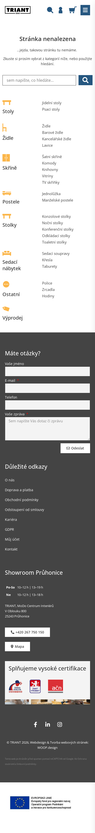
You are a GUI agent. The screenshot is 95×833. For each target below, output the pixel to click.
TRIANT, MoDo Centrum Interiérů (29, 606)
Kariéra (11, 519)
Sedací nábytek (11, 265)
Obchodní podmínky (21, 499)
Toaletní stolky (54, 242)
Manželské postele (57, 200)
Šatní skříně (52, 156)
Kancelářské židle (56, 138)
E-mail (10, 381)
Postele (10, 201)
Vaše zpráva (15, 414)
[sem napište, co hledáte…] (39, 80)
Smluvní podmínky (26, 764)
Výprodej (12, 317)
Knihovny (50, 169)
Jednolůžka (51, 193)
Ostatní (11, 294)
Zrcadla (48, 289)
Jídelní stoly (52, 102)
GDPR (9, 529)
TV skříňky (51, 182)
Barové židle (52, 132)
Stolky (9, 225)
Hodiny (48, 295)
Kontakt (11, 549)
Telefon (11, 398)
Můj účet (12, 539)
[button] (85, 10)
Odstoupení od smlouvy (24, 509)
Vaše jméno (14, 364)
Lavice (47, 145)
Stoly (8, 111)
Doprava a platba (19, 490)
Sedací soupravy (56, 253)
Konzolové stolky (56, 216)
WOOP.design (47, 747)
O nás (10, 480)
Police (47, 283)
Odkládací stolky (56, 235)
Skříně (9, 167)
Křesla (47, 259)
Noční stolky (52, 222)
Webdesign (38, 742)
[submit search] (86, 80)
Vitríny (47, 175)
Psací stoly (51, 109)
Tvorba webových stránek (69, 742)
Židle (7, 138)
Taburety (49, 266)
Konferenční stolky (58, 229)
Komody (49, 163)
